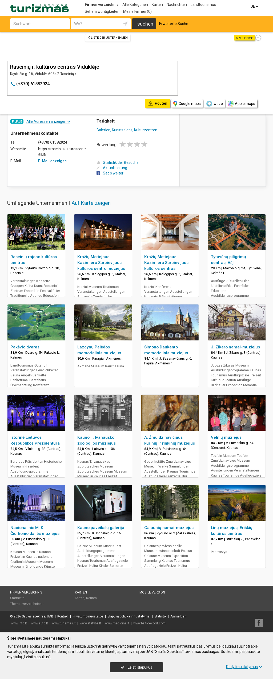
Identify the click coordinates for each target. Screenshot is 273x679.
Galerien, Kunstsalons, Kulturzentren (127, 130)
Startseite (17, 598)
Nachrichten (177, 4)
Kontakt (63, 616)
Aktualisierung (112, 168)
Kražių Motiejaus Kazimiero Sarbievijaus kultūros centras (166, 262)
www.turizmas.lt (64, 623)
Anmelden (178, 616)
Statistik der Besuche (118, 162)
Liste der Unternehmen (108, 37)
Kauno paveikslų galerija (100, 527)
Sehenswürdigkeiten (102, 11)
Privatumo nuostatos (88, 616)
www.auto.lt (39, 623)
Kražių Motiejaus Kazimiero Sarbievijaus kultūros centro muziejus (101, 262)
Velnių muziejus (226, 437)
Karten (157, 4)
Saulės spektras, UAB (37, 616)
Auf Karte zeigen (91, 203)
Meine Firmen (137, 11)
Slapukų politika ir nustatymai (128, 616)
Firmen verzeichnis (102, 4)
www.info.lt (19, 623)
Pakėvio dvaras (24, 347)
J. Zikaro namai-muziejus (235, 347)
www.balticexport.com (149, 623)
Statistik (160, 616)
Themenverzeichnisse (26, 604)
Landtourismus (203, 4)
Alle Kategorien (135, 4)
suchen (145, 24)
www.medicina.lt (117, 623)
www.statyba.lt (90, 623)
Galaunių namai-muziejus (169, 527)
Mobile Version (152, 592)
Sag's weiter (110, 173)
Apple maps (241, 104)
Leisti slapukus (136, 667)
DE (255, 6)
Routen (91, 598)
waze (214, 103)
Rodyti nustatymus (244, 667)
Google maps (187, 104)
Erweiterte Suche (173, 24)
